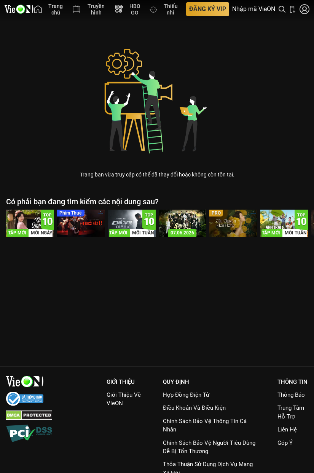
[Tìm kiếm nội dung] (282, 9)
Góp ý (285, 442)
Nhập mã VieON (253, 9)
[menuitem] (49, 9)
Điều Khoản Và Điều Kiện (194, 407)
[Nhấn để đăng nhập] (304, 9)
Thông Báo (291, 394)
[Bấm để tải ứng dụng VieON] (292, 9)
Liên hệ (287, 429)
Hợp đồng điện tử (186, 394)
